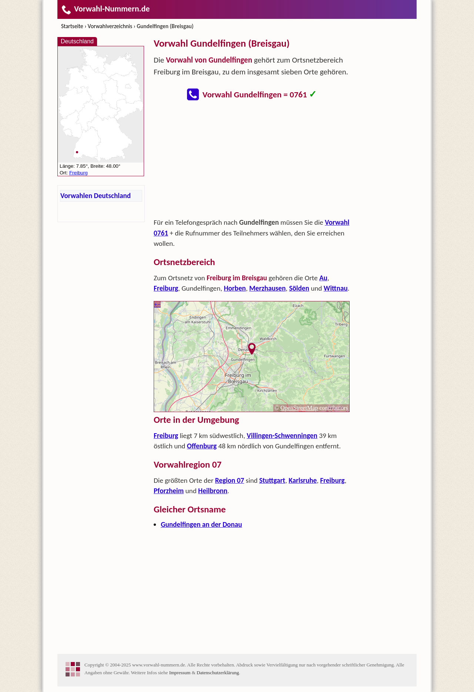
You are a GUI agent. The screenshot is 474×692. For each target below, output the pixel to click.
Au (323, 278)
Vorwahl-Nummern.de (105, 9)
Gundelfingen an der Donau (201, 524)
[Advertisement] (252, 161)
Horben (235, 288)
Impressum (180, 672)
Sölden (299, 288)
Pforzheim (169, 491)
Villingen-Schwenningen (282, 435)
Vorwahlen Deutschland (95, 195)
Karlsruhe (302, 480)
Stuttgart (272, 480)
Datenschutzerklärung (218, 672)
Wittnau (336, 288)
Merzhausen (267, 288)
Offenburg (202, 446)
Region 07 (229, 480)
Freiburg (166, 288)
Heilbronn (212, 491)
